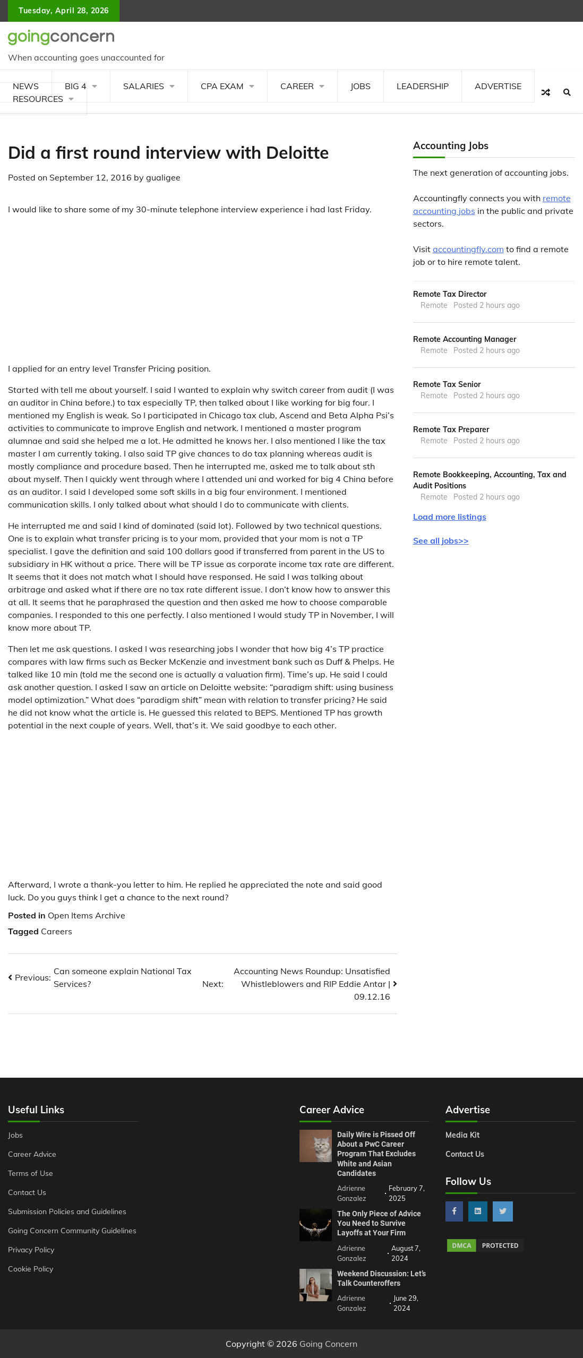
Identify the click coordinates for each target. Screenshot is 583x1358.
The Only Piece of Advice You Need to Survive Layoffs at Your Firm (379, 1223)
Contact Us (27, 1192)
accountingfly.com (468, 249)
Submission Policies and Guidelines (67, 1211)
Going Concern (328, 1343)
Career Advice (32, 1154)
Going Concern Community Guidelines (72, 1230)
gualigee (163, 177)
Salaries (143, 86)
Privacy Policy (31, 1249)
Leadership (423, 86)
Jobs (360, 86)
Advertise (498, 86)
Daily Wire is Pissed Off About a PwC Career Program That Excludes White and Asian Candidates (376, 1153)
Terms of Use (30, 1173)
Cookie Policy (30, 1269)
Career (297, 86)
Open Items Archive (86, 915)
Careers (56, 931)
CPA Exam (222, 86)
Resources (38, 98)
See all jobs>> (441, 541)
